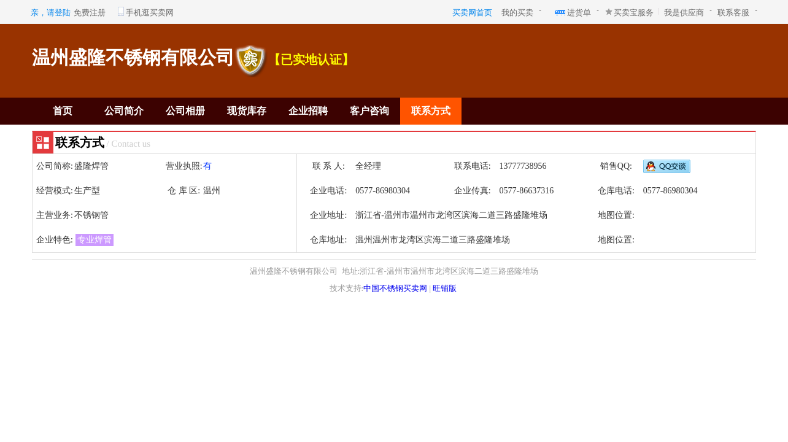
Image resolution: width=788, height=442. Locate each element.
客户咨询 (369, 111)
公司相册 (185, 111)
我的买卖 (517, 12)
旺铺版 (445, 288)
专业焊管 (94, 239)
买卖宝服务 (634, 12)
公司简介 (124, 111)
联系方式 (430, 111)
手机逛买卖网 (150, 12)
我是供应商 (684, 12)
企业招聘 (308, 111)
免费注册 (90, 12)
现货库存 (246, 111)
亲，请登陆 (51, 12)
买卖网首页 (472, 12)
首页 (62, 111)
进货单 (579, 12)
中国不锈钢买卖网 (395, 288)
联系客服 (733, 12)
